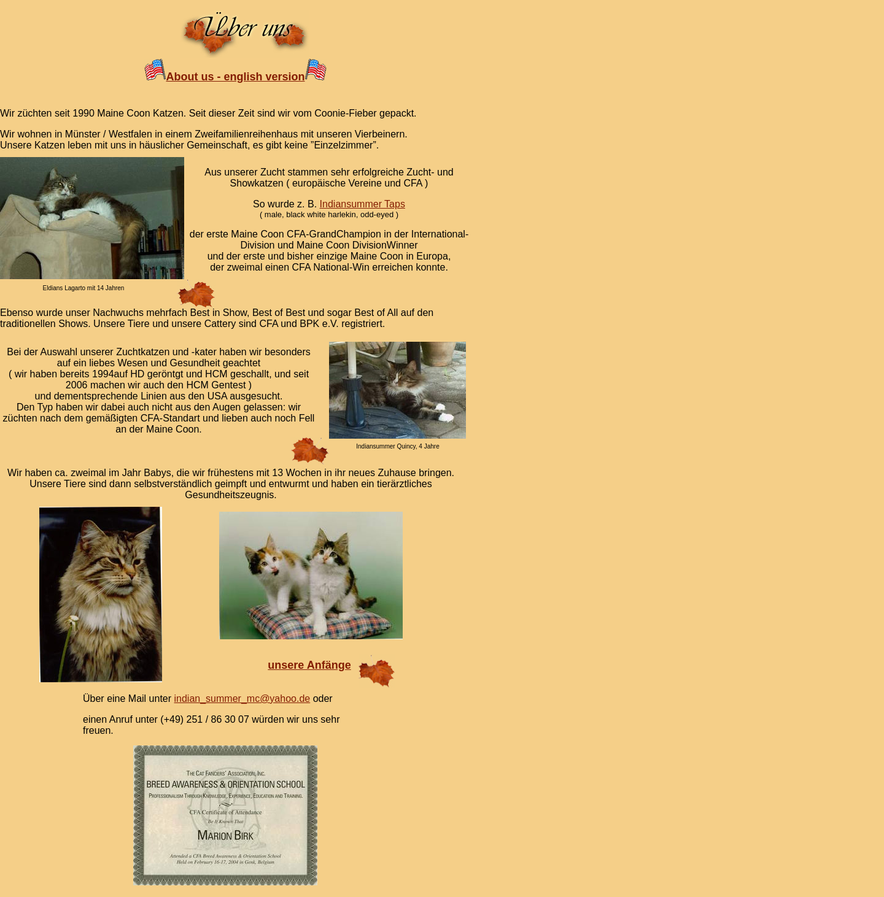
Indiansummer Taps (362, 204)
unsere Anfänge (309, 665)
